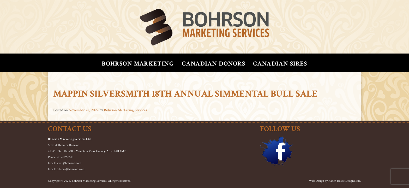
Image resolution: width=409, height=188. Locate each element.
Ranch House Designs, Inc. (344, 181)
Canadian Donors (213, 64)
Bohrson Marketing (138, 64)
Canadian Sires (280, 64)
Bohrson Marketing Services (125, 110)
